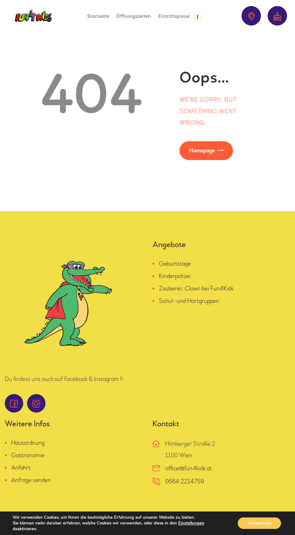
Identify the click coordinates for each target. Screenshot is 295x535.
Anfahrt (21, 468)
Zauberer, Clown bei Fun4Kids (196, 288)
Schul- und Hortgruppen (189, 301)
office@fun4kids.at (188, 468)
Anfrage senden (31, 480)
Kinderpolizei (175, 276)
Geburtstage (175, 264)
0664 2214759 (184, 481)
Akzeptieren (259, 523)
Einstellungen (191, 523)
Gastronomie (28, 455)
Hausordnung (28, 443)
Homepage (202, 150)
